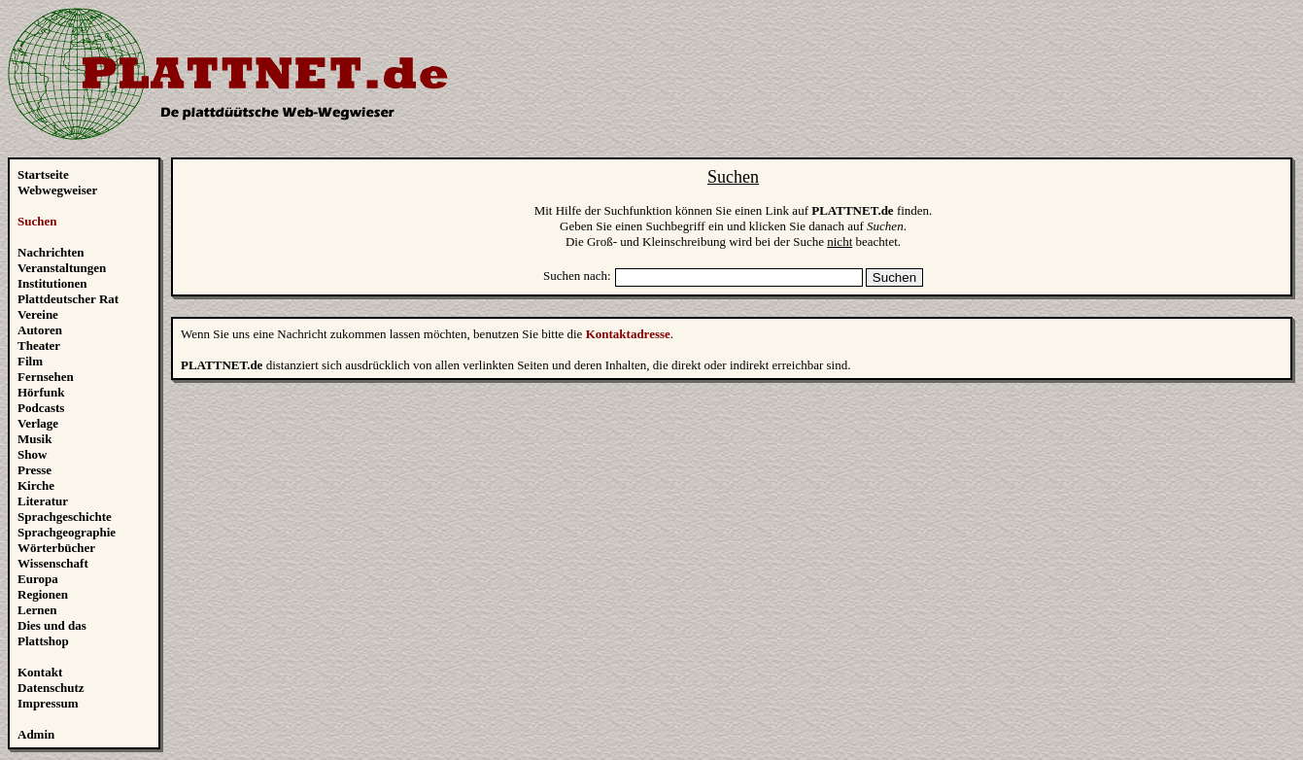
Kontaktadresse (628, 334)
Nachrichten (51, 252)
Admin (35, 734)
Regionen (42, 594)
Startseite (43, 174)
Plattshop (43, 641)
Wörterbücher (56, 547)
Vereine (37, 314)
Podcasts (40, 407)
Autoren (39, 330)
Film (30, 361)
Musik (34, 439)
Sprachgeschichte (64, 516)
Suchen (36, 221)
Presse (34, 470)
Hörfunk (40, 392)
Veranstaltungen (61, 267)
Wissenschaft (52, 563)
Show (32, 454)
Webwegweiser (57, 190)
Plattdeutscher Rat (68, 299)
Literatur (42, 501)
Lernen (36, 610)
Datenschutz (51, 687)
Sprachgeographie (66, 532)
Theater (38, 345)
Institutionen (52, 283)
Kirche (35, 485)
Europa (37, 578)
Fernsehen (45, 376)
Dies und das (51, 625)
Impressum (48, 703)
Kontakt (39, 672)
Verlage (37, 423)
